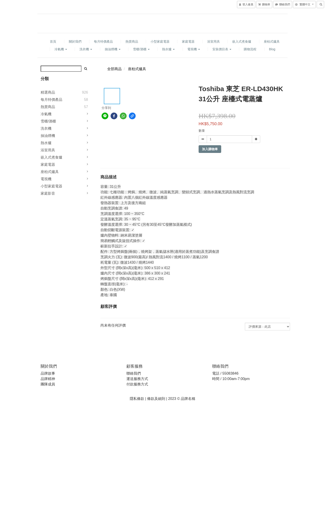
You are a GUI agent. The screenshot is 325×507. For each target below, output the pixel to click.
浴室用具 (213, 41)
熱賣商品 (131, 41)
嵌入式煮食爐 (241, 41)
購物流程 (250, 49)
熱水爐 (168, 49)
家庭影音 (48, 193)
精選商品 (48, 92)
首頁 (53, 41)
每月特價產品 (103, 41)
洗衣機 (85, 49)
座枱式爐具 (272, 41)
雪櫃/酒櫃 (141, 49)
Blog (272, 49)
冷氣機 (60, 49)
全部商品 (114, 69)
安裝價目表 (221, 49)
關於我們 (75, 41)
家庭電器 (188, 41)
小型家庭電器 (160, 41)
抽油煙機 (113, 49)
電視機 (193, 49)
